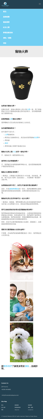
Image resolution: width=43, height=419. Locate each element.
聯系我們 (7, 366)
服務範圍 (17, 405)
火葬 (28, 109)
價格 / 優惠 (30, 407)
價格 (27, 366)
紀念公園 (3, 407)
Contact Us (30, 409)
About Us (17, 409)
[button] (21, 11)
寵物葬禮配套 (14, 189)
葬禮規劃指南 (18, 407)
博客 (2, 409)
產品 (2, 405)
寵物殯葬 (30, 405)
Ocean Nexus (33, 416)
